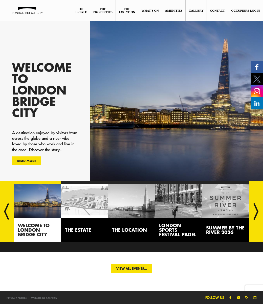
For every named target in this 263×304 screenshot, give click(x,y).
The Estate (81, 10)
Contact (217, 10)
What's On (150, 10)
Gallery (196, 10)
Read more (26, 160)
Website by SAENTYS (44, 298)
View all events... (131, 268)
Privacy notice (17, 298)
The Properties (103, 10)
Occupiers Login (245, 10)
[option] (131, 101)
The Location (127, 10)
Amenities (174, 10)
